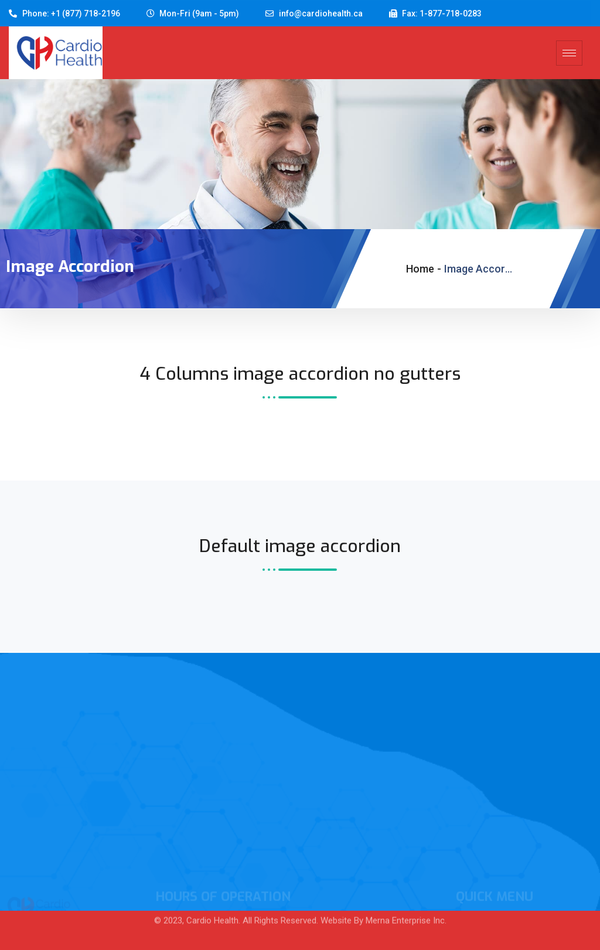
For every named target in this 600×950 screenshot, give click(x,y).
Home (420, 269)
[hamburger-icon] (569, 53)
